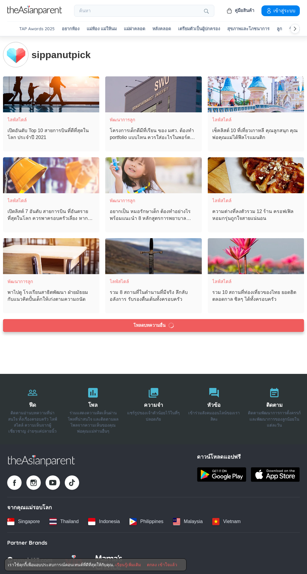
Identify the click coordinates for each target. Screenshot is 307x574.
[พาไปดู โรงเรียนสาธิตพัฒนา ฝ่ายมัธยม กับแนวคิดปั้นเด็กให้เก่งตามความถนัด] (51, 255)
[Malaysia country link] (188, 520)
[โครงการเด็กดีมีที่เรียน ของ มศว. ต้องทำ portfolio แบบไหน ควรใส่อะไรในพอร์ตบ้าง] (153, 93)
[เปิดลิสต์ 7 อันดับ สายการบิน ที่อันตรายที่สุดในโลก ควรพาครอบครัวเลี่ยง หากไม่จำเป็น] (51, 174)
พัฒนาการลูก (122, 118)
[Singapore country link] (23, 520)
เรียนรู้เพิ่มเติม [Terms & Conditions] (128, 564)
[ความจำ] (153, 408)
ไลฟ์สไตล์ (17, 118)
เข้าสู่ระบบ (280, 10)
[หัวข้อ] (214, 408)
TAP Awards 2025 (37, 28)
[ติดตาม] (274, 408)
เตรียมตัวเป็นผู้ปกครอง (199, 28)
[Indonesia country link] (104, 520)
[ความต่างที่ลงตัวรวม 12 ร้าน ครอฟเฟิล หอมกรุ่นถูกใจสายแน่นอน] (256, 174)
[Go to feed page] (34, 13)
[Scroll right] (295, 29)
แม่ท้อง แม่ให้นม (102, 28)
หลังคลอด (161, 28)
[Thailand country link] (64, 520)
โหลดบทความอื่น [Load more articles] (153, 324)
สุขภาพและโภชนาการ (248, 28)
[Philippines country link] (146, 520)
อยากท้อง (70, 28)
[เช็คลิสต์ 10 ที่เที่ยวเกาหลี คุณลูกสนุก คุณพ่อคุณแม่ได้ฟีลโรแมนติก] (256, 93)
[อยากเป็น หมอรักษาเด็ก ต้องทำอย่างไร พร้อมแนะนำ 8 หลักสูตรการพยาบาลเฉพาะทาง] (153, 174)
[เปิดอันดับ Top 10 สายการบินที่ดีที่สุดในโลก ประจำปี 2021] (51, 93)
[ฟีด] (32, 408)
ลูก (279, 28)
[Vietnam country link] (226, 520)
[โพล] (93, 408)
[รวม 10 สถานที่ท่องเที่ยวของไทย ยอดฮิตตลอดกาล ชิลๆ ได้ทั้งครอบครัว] (256, 255)
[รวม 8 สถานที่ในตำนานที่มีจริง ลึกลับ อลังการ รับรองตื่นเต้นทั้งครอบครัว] (153, 255)
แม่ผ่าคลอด (134, 28)
